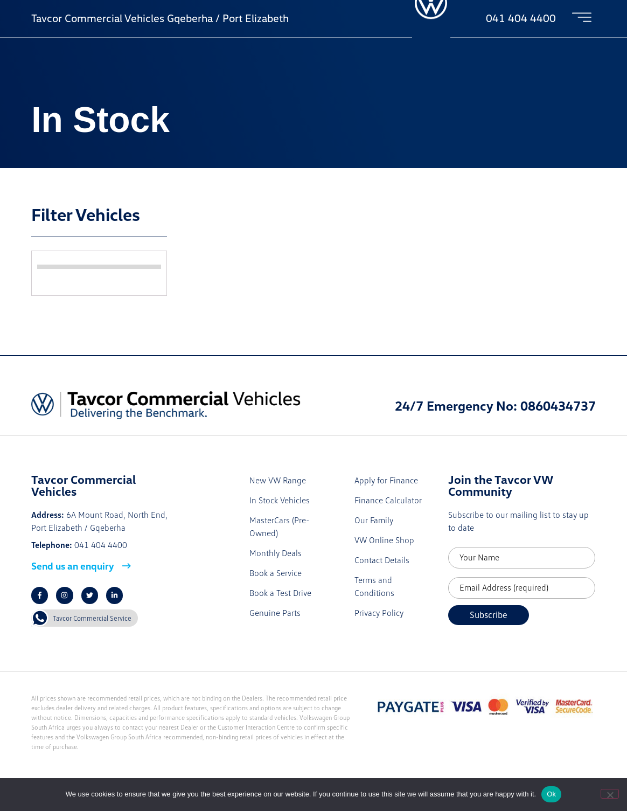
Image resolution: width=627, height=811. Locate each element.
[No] (610, 794)
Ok (551, 794)
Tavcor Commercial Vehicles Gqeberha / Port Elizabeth (160, 17)
